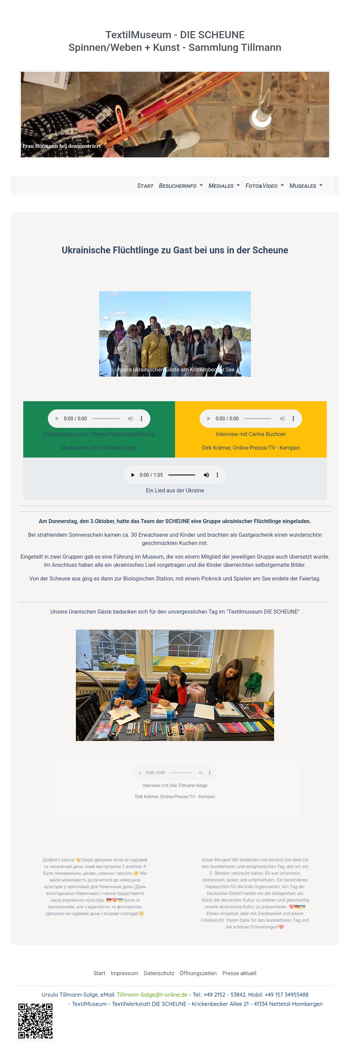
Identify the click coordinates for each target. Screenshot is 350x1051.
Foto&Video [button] (262, 185)
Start (145, 185)
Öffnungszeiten (198, 973)
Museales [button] (304, 185)
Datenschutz (159, 973)
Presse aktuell (239, 973)
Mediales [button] (221, 185)
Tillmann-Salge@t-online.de (152, 994)
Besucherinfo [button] (178, 185)
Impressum (124, 973)
